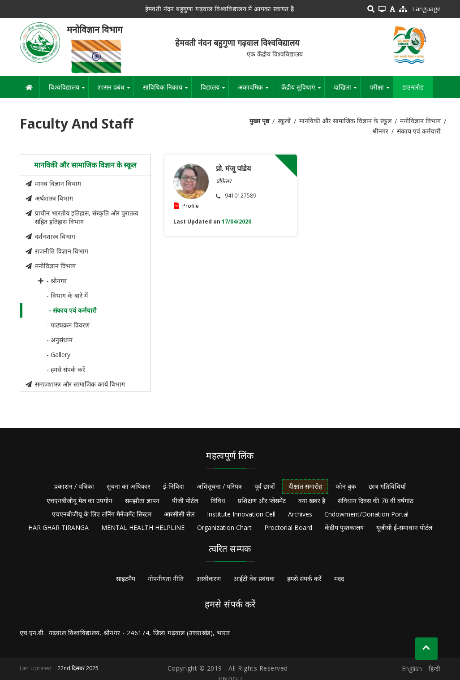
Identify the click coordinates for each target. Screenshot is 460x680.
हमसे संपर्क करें (304, 578)
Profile (190, 206)
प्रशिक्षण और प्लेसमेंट (262, 500)
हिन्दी (434, 668)
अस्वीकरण (208, 578)
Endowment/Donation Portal (366, 514)
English (412, 668)
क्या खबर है (311, 500)
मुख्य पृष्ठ (259, 120)
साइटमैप (125, 578)
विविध (218, 500)
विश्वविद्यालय (68, 90)
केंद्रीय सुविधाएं (302, 90)
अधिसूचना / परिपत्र (219, 486)
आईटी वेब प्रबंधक (254, 578)
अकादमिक (255, 90)
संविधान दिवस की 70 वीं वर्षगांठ (375, 500)
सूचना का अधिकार (128, 486)
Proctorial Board (288, 527)
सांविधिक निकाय (167, 90)
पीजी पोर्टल (185, 500)
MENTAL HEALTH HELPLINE (143, 527)
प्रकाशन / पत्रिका (74, 486)
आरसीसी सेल (179, 514)
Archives (300, 514)
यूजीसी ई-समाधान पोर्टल (404, 527)
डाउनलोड (412, 87)
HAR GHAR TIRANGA (58, 527)
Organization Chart (224, 527)
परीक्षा (381, 90)
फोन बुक (345, 486)
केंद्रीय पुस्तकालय (344, 527)
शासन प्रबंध (115, 90)
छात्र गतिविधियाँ (387, 486)
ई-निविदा (173, 486)
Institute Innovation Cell (241, 514)
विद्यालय (214, 90)
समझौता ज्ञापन (142, 500)
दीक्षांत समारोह (305, 486)
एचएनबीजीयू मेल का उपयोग (79, 500)
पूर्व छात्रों (264, 486)
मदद (339, 578)
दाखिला (347, 90)
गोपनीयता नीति (166, 578)
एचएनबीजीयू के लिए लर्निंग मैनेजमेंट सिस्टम (101, 514)
